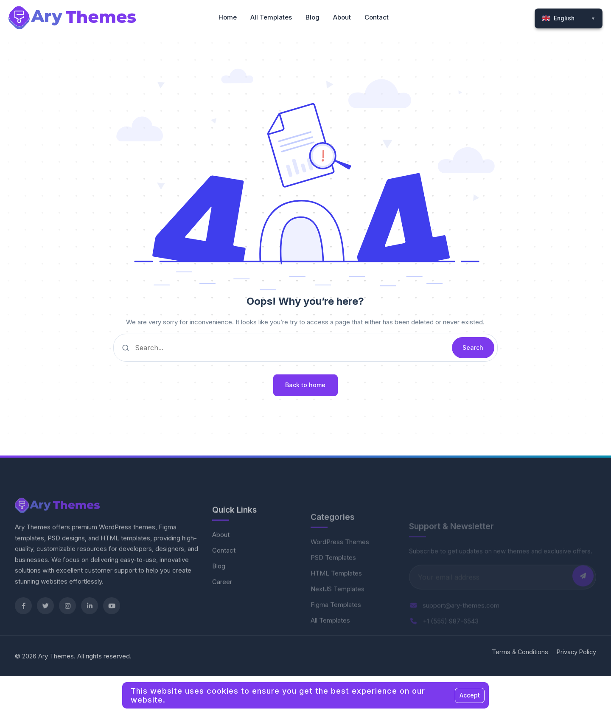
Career (222, 600)
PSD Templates (333, 576)
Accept (470, 695)
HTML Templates (336, 592)
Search (472, 347)
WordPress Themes (340, 561)
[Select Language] (569, 18)
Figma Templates (336, 623)
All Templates (330, 639)
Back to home (305, 384)
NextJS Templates (337, 608)
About (221, 552)
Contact (223, 568)
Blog (218, 584)
